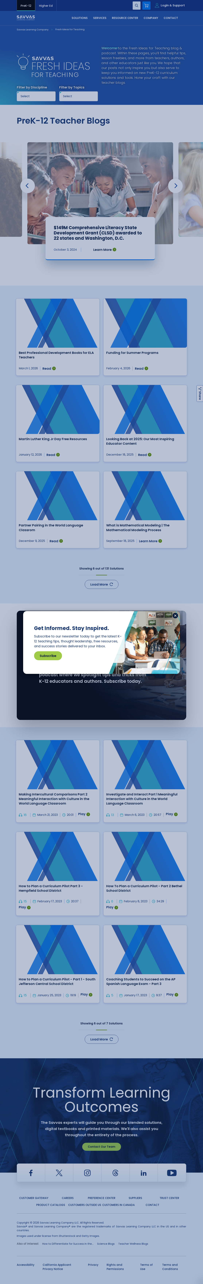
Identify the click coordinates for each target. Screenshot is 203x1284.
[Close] (175, 615)
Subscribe (48, 655)
